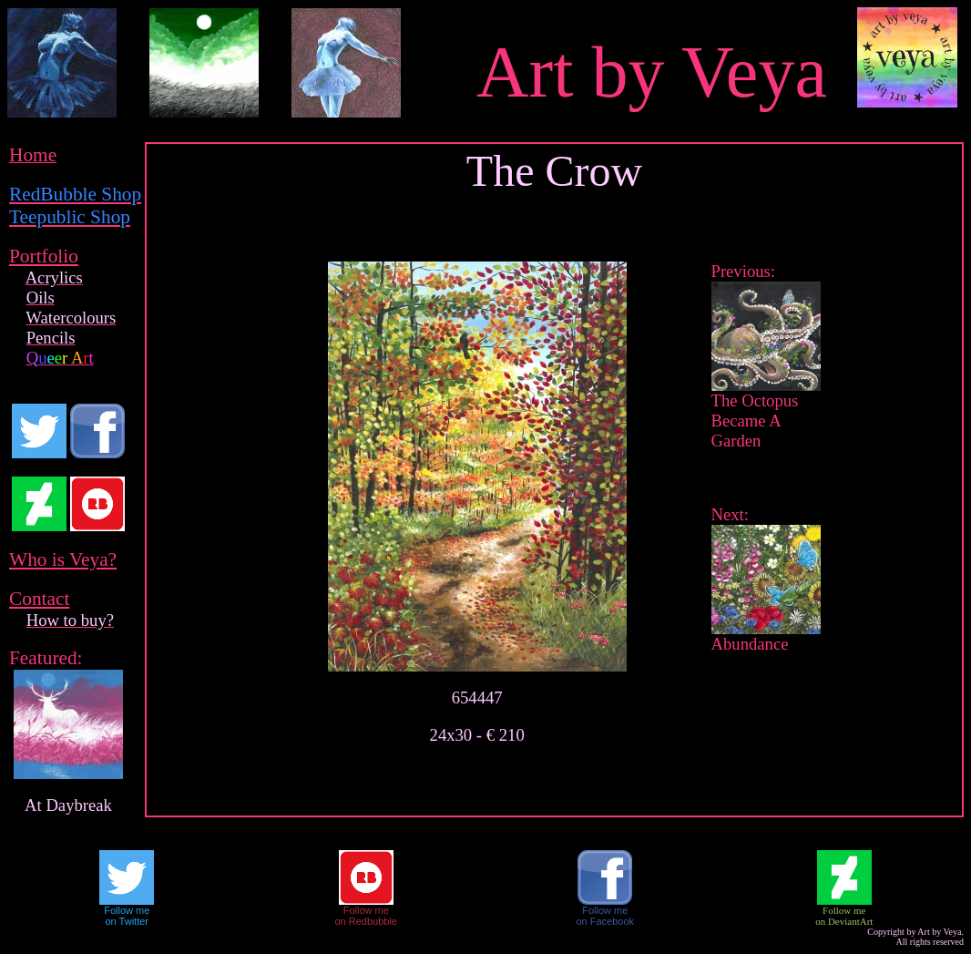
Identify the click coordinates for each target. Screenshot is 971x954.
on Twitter (127, 921)
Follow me (126, 910)
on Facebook (605, 921)
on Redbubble (365, 921)
